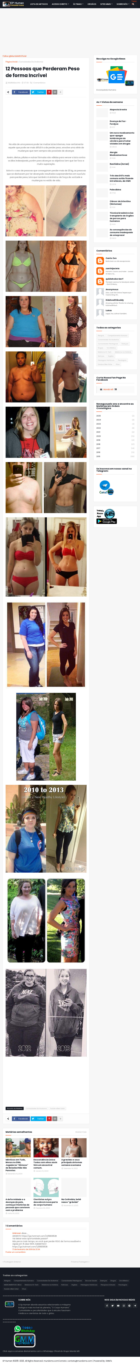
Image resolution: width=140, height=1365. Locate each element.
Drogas (100, 348)
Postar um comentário (16, 1252)
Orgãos (111, 356)
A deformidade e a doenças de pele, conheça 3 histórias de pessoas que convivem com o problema (18, 1204)
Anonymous (112, 289)
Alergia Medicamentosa (118, 153)
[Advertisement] (70, 31)
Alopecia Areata (118, 109)
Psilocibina (115, 189)
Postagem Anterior (12, 1262)
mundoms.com (51, 1361)
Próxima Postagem (79, 1262)
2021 (115, 432)
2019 (115, 440)
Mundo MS (108, 389)
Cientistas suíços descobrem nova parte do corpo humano (45, 1202)
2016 (115, 452)
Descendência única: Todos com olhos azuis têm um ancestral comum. (45, 1164)
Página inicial (11, 61)
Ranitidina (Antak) (119, 164)
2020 (115, 436)
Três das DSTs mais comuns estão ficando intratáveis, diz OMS (121, 178)
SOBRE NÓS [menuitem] (122, 4)
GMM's (109, 1361)
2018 (115, 444)
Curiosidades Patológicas (108, 344)
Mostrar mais (81, 1132)
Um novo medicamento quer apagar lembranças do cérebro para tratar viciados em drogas (122, 138)
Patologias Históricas (106, 360)
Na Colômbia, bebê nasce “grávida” (71, 1200)
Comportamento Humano (117, 335)
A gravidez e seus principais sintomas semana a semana (71, 1162)
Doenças (125, 344)
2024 (115, 419)
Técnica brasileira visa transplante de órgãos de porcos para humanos (122, 217)
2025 (115, 416)
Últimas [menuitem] (77, 4)
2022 (115, 428)
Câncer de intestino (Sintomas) (120, 202)
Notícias (101, 356)
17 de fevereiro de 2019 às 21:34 (26, 1249)
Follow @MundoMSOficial (14, 56)
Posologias (122, 360)
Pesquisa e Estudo (108, 1285)
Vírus (118, 364)
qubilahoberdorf (114, 279)
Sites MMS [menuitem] (105, 4)
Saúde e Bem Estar (57, 1108)
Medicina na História (123, 352)
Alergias (101, 335)
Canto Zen (111, 258)
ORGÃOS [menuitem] (92, 4)
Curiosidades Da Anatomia (31, 61)
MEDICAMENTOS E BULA (12, 1285)
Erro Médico (111, 348)
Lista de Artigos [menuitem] (39, 4)
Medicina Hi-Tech (104, 352)
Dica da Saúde (91, 1281)
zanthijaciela (112, 268)
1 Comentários (39, 82)
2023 (115, 424)
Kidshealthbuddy (115, 300)
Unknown (16, 1233)
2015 (115, 456)
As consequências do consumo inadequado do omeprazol (121, 232)
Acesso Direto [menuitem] (59, 4)
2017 (115, 448)
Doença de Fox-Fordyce (118, 122)
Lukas (109, 310)
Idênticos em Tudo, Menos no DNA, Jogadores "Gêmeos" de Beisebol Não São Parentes (17, 1165)
